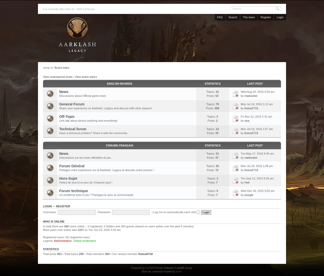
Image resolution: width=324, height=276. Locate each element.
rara (247, 120)
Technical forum (72, 129)
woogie (249, 194)
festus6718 (251, 108)
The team (249, 17)
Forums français (119, 145)
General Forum (72, 104)
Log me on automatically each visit (176, 212)
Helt (247, 182)
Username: (50, 212)
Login (280, 17)
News (64, 92)
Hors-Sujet (68, 178)
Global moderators (84, 240)
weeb (179, 271)
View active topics (86, 76)
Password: (104, 212)
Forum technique (73, 191)
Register (265, 17)
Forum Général (72, 166)
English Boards (119, 83)
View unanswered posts (57, 76)
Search (232, 17)
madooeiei (251, 95)
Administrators (63, 240)
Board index (61, 67)
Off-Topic (67, 117)
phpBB (149, 268)
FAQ (220, 17)
